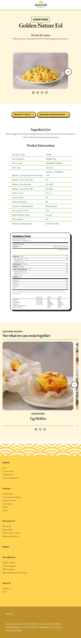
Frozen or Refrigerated (22, 206)
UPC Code (17, 163)
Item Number (18, 159)
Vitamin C (15, 283)
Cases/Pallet (18, 197)
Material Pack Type (21, 215)
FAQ (4, 592)
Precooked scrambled (12, 497)
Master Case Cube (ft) (22, 179)
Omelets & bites (9, 500)
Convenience (8, 471)
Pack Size (16, 167)
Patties (5, 507)
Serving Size (16, 239)
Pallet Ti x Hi (17, 193)
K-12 (4, 468)
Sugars (16, 274)
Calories (15, 246)
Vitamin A (15, 280)
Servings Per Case (20, 210)
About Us (7, 583)
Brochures (7, 526)
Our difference (9, 557)
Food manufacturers (11, 478)
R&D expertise (8, 569)
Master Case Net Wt (21, 184)
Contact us (7, 588)
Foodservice (8, 475)
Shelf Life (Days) (19, 202)
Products (6, 488)
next (68, 72)
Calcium (15, 285)
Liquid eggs (7, 504)
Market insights (9, 563)
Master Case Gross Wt (22, 188)
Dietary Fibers (19, 272)
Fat (17, 261)
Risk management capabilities (15, 573)
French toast (8, 494)
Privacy (10, 614)
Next (74, 385)
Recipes (6, 547)
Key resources (9, 521)
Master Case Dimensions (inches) (27, 175)
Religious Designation (22, 223)
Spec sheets (7, 530)
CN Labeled (17, 219)
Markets (6, 463)
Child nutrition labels (11, 533)
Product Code (18, 154)
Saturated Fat (18, 259)
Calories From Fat (59, 246)
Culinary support (9, 566)
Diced (5, 510)
